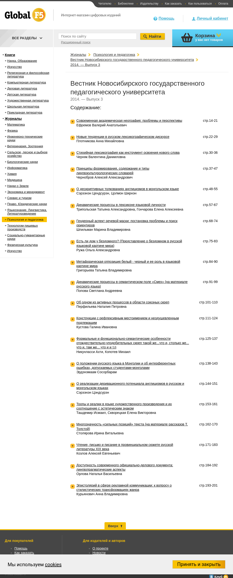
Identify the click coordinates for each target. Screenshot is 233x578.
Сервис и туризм (19, 198)
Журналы (13, 118)
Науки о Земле (18, 186)
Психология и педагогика (25, 219)
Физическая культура (22, 245)
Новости (98, 553)
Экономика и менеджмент (26, 192)
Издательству (149, 3)
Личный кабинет (212, 18)
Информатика (17, 168)
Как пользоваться (200, 3)
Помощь (166, 18)
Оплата (223, 3)
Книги (10, 55)
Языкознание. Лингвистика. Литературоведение (27, 211)
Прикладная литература (24, 112)
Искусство (14, 67)
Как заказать (173, 3)
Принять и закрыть (199, 564)
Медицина (14, 180)
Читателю (104, 3)
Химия (12, 174)
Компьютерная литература (26, 82)
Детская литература (21, 94)
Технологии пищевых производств (22, 227)
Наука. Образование (22, 61)
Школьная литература (23, 106)
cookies (53, 564)
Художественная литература (28, 100)
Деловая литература (22, 88)
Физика (12, 130)
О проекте (100, 548)
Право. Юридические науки (27, 204)
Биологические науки (22, 162)
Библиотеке (126, 3)
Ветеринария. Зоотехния (25, 146)
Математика (16, 124)
